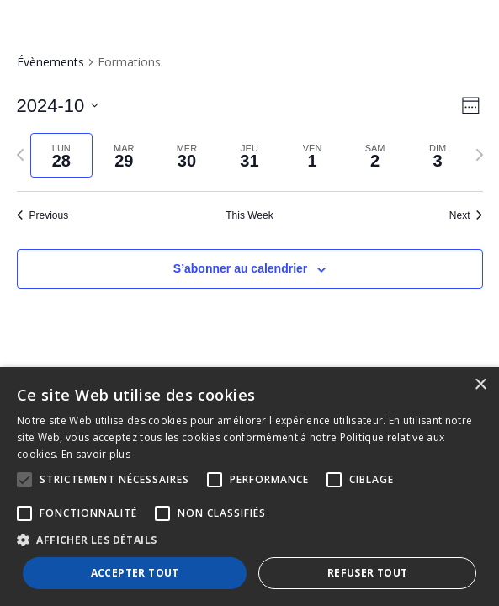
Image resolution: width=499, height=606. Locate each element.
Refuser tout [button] (367, 573)
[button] (249, 540)
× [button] (480, 385)
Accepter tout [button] (135, 573)
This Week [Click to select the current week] (249, 215)
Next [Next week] (466, 215)
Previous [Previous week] (43, 215)
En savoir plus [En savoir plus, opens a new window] (95, 454)
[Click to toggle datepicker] (58, 106)
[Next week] (480, 155)
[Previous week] (20, 155)
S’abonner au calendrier (240, 268)
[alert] (249, 486)
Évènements (50, 62)
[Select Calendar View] (471, 105)
